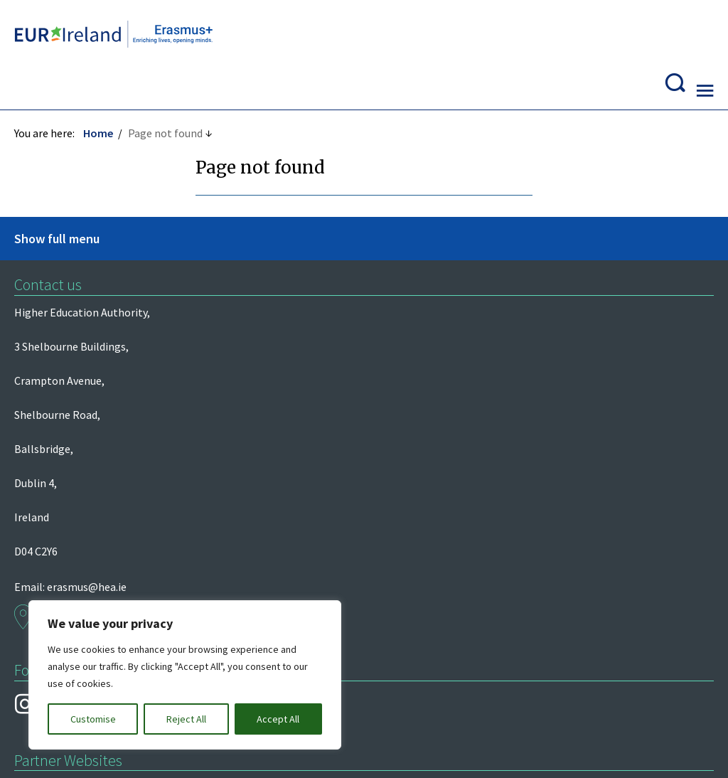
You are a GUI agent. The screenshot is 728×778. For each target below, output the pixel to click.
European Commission (76, 398)
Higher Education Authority (88, 277)
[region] (184, 675)
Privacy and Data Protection (237, 585)
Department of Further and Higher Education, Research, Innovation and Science (90, 352)
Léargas (40, 306)
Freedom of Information (81, 585)
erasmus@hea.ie (449, 277)
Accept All (278, 719)
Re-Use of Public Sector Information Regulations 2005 (466, 585)
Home (105, 97)
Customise (93, 719)
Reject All (186, 719)
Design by (75, 752)
